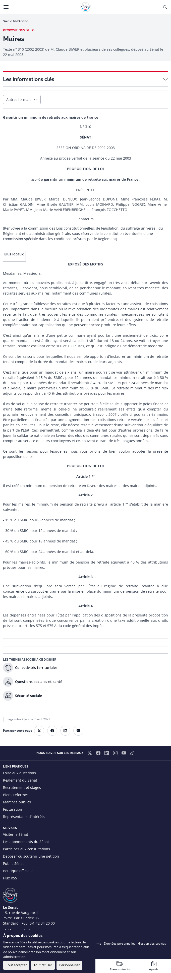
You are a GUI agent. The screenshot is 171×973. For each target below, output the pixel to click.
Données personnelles (119, 943)
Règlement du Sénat (20, 780)
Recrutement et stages (22, 787)
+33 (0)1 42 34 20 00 (38, 923)
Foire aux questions (19, 773)
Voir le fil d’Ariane (15, 21)
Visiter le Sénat (15, 834)
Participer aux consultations (26, 849)
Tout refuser (43, 965)
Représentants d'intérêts (24, 816)
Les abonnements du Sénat (26, 841)
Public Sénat (13, 863)
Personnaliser (69, 965)
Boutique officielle (18, 870)
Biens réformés (16, 794)
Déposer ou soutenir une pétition (31, 856)
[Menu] (6, 7)
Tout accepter (16, 965)
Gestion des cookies (152, 943)
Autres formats (18, 99)
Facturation (12, 809)
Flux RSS (10, 878)
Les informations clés (28, 79)
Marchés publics (17, 802)
